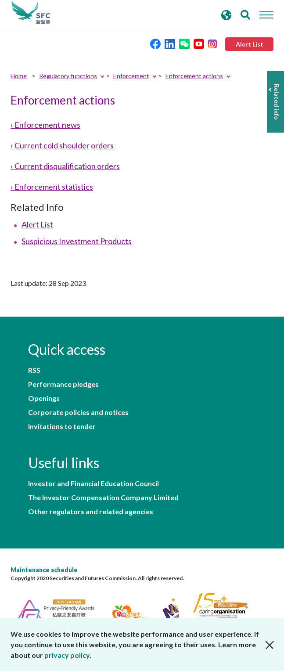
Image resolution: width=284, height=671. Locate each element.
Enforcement (131, 75)
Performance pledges (63, 384)
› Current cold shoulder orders (62, 145)
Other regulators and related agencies (90, 511)
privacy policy (67, 655)
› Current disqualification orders (65, 166)
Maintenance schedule (44, 570)
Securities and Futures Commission (31, 12)
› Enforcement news (45, 125)
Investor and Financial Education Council (93, 483)
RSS (34, 370)
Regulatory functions (68, 75)
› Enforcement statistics (52, 186)
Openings (44, 398)
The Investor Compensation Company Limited (103, 497)
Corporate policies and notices (78, 412)
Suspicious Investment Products (77, 241)
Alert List (37, 224)
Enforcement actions (194, 75)
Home (19, 75)
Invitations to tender (62, 426)
